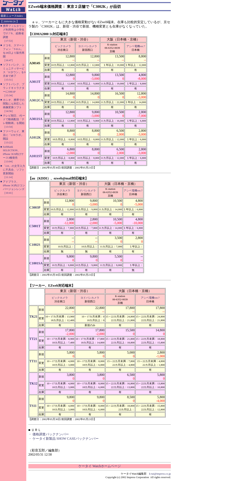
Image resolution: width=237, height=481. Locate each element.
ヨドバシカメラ (87, 46)
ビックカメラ (63, 46)
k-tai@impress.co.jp (160, 473)
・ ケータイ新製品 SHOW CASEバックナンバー (63, 438)
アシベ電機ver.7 (135, 46)
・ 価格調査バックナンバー (48, 434)
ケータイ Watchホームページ (99, 466)
